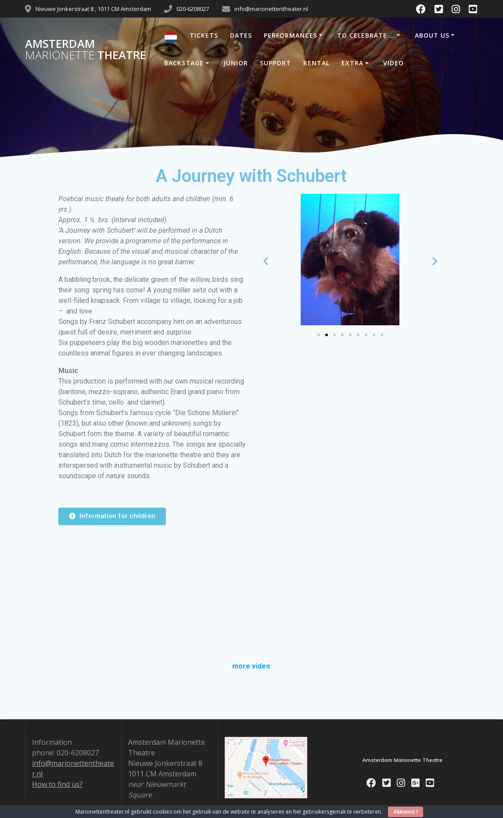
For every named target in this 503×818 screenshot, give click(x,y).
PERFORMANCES (290, 35)
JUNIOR (235, 63)
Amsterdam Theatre (85, 49)
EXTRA (352, 63)
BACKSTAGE (184, 63)
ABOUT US (432, 35)
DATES (241, 35)
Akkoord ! (405, 812)
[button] (265, 261)
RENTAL (316, 63)
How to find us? (57, 784)
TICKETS (204, 35)
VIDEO (393, 63)
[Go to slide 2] (326, 335)
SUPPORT (275, 63)
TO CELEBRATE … (366, 35)
